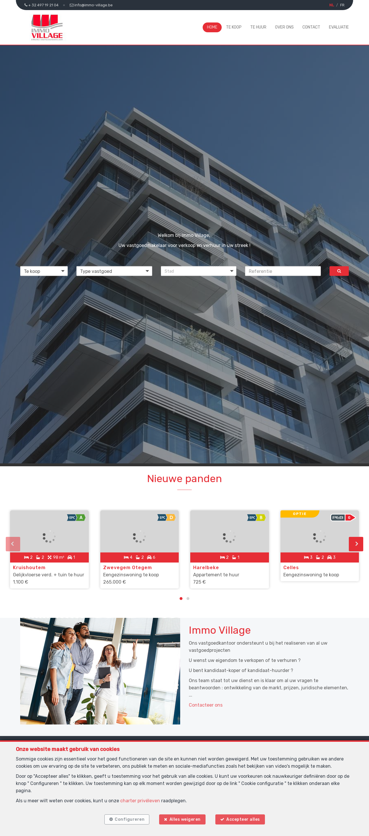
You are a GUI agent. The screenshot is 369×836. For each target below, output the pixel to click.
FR (342, 5)
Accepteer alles (243, 819)
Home (212, 27)
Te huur (258, 27)
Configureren (129, 819)
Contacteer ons (206, 705)
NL (331, 5)
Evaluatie (339, 27)
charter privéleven (140, 800)
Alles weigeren (185, 819)
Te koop (234, 27)
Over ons (284, 27)
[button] (199, 271)
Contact (311, 27)
